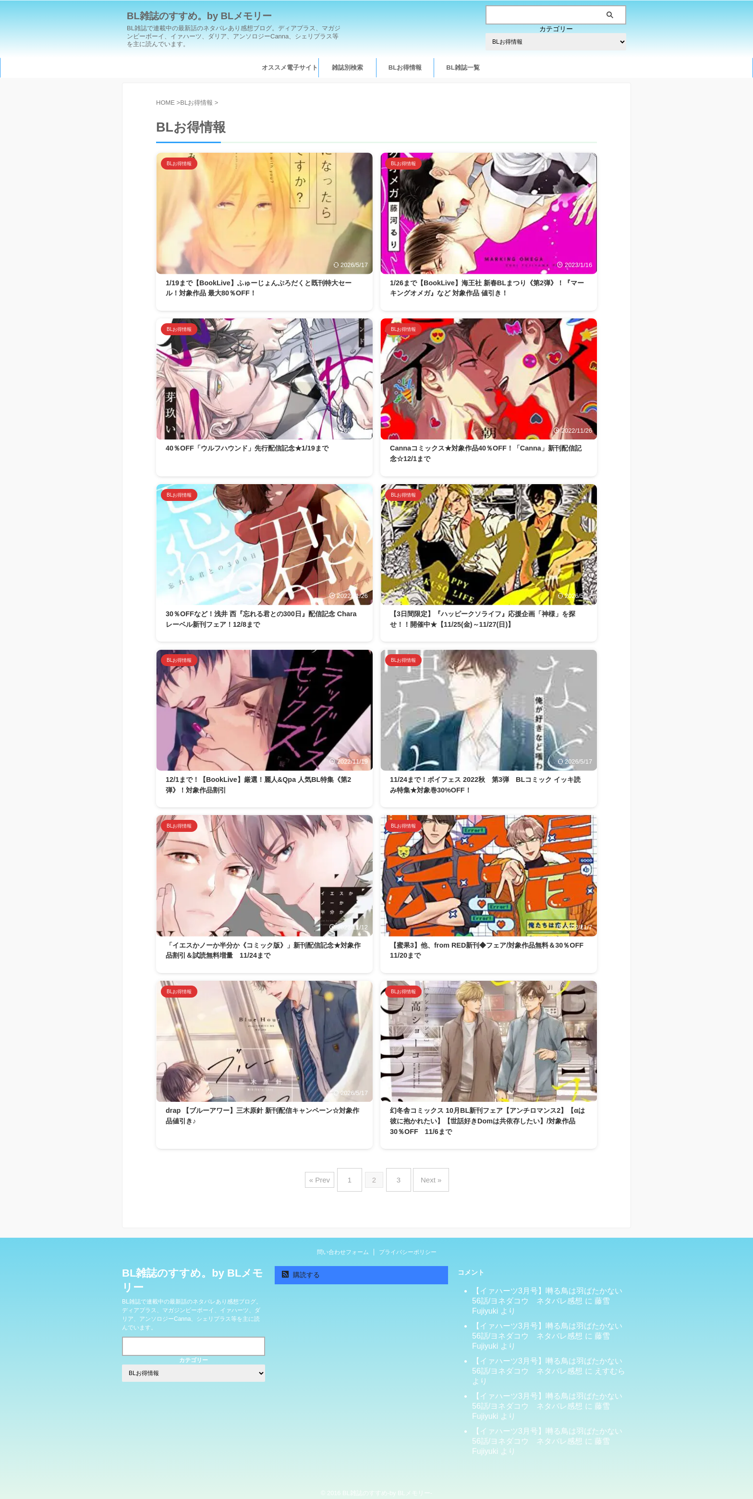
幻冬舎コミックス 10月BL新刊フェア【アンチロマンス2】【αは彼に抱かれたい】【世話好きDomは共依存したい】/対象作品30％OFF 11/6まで (487, 1121)
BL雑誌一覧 (462, 67)
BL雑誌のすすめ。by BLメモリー (199, 16)
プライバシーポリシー (408, 1244)
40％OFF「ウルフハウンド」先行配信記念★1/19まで (247, 448)
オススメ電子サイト (290, 67)
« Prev (326, 1176)
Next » (426, 1176)
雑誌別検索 (347, 67)
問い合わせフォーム (343, 1244)
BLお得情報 (405, 67)
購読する (301, 1267)
